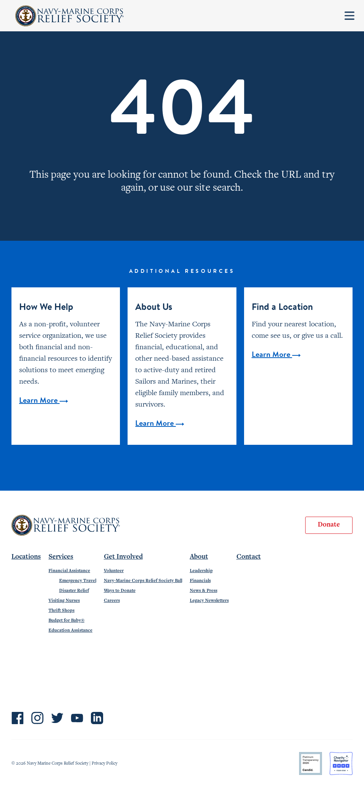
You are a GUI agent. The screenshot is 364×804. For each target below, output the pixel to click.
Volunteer (114, 571)
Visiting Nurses (64, 600)
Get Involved (123, 557)
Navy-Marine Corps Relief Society (69, 15)
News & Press (203, 590)
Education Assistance (70, 630)
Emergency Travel (77, 581)
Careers (112, 600)
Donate (329, 525)
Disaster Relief (74, 590)
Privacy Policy (104, 763)
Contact (248, 557)
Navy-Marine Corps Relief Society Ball (143, 581)
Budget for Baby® (66, 620)
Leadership (201, 571)
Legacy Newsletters (209, 600)
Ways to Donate (120, 590)
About (199, 557)
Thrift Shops (61, 610)
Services (61, 557)
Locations (26, 557)
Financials (200, 581)
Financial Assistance (69, 571)
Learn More (43, 401)
